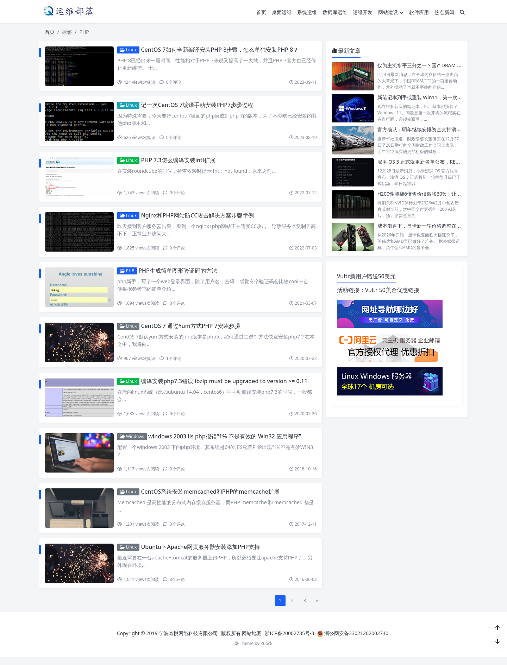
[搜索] (462, 12)
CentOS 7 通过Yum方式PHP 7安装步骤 (191, 330)
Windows (133, 442)
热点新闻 (444, 12)
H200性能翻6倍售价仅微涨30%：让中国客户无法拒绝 (436, 193)
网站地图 (252, 641)
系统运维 (307, 12)
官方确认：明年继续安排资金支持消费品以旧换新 (431, 129)
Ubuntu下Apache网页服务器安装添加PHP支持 (201, 554)
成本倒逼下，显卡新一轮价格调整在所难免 (424, 225)
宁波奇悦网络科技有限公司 (188, 641)
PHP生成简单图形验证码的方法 (179, 274)
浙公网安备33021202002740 (356, 641)
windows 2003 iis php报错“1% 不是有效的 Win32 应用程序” (226, 442)
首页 (261, 12)
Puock (267, 651)
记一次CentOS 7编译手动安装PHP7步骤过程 (198, 105)
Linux (129, 50)
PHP (128, 274)
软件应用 (419, 12)
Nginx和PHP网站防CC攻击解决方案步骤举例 (198, 218)
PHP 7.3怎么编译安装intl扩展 (179, 162)
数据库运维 (335, 12)
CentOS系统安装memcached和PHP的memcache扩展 (211, 498)
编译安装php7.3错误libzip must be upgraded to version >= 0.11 (225, 386)
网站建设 (390, 12)
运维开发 (363, 12)
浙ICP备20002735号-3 (289, 641)
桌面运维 (282, 12)
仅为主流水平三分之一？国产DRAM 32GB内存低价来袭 (438, 65)
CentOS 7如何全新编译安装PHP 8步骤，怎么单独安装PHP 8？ (221, 49)
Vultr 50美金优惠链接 (392, 290)
